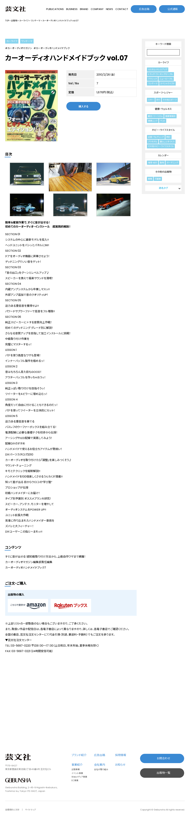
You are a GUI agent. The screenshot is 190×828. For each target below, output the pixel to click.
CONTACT (121, 9)
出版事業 (75, 769)
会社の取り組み (101, 769)
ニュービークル (166, 78)
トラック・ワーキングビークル (160, 74)
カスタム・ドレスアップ (157, 69)
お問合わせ (163, 758)
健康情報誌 (170, 116)
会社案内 (99, 765)
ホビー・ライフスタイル (163, 130)
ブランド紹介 (78, 755)
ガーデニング (172, 162)
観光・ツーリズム (155, 116)
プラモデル (152, 141)
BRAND (84, 9)
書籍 (150, 178)
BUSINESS (72, 9)
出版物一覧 (163, 773)
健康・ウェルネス (163, 109)
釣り (158, 99)
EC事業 (74, 780)
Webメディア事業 (79, 776)
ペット (162, 120)
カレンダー (163, 155)
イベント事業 (77, 773)
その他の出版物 (163, 172)
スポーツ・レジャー (163, 92)
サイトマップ (30, 809)
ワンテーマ (35, 20)
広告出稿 (144, 9)
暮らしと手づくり (167, 141)
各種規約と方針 (12, 809)
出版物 (14, 20)
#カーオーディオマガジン (18, 48)
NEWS (109, 9)
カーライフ (24, 20)
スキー (151, 99)
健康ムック (152, 120)
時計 (168, 136)
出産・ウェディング (156, 136)
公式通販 (172, 9)
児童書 (158, 178)
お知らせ (120, 765)
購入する (83, 106)
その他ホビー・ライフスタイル (161, 146)
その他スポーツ (170, 99)
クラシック (152, 78)
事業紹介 (77, 765)
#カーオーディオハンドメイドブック (52, 48)
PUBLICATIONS (55, 9)
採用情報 (120, 755)
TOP (7, 20)
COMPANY (97, 9)
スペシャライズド (167, 83)
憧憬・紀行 (152, 162)
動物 (162, 162)
